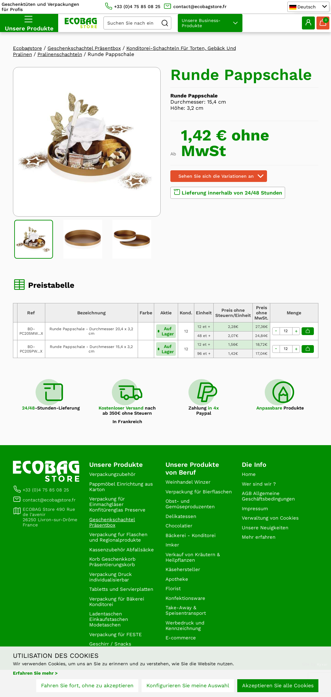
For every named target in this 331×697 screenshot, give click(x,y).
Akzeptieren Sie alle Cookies (278, 686)
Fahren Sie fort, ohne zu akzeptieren (87, 686)
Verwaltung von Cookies (272, 522)
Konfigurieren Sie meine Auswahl (187, 686)
